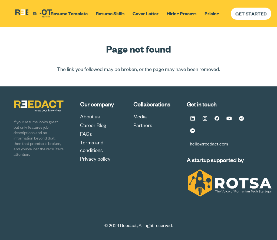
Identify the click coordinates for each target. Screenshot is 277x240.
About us (90, 116)
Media (140, 116)
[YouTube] (229, 118)
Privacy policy (95, 158)
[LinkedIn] (193, 118)
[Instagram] (205, 118)
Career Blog (93, 124)
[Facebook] (217, 118)
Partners (142, 124)
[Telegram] (241, 118)
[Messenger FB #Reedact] (193, 131)
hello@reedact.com (209, 144)
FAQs (86, 133)
